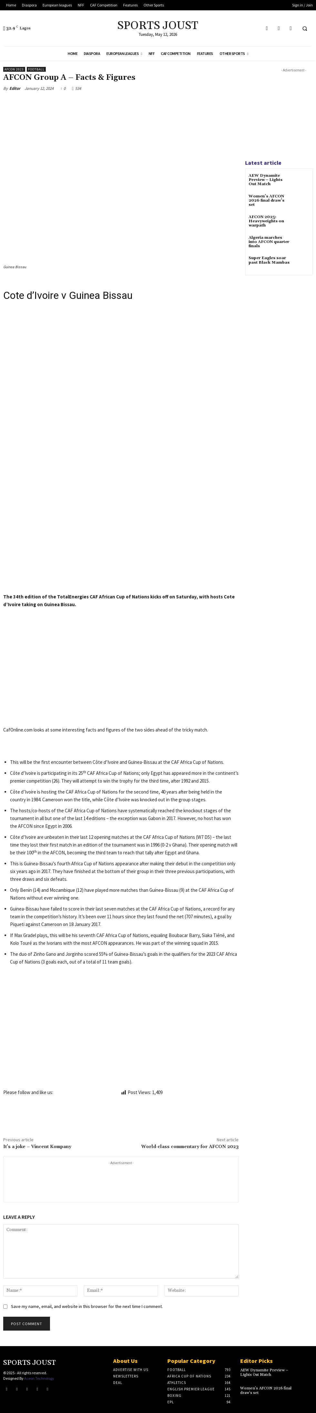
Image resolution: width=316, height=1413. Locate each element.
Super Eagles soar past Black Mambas (269, 260)
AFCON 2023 (14, 69)
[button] (305, 28)
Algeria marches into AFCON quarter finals (269, 241)
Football (36, 69)
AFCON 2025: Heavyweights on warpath (266, 221)
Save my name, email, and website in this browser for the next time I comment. (87, 1306)
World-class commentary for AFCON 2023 (190, 1147)
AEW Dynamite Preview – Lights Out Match (265, 179)
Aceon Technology (39, 1378)
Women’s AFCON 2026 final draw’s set (266, 200)
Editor (14, 88)
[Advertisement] (121, 529)
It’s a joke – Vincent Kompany (37, 1147)
